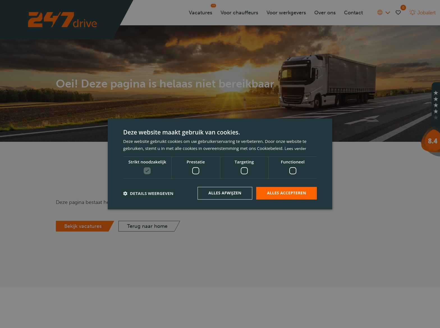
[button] (148, 193)
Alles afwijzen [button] (225, 193)
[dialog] (220, 164)
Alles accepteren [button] (286, 193)
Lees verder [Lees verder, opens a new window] (295, 148)
